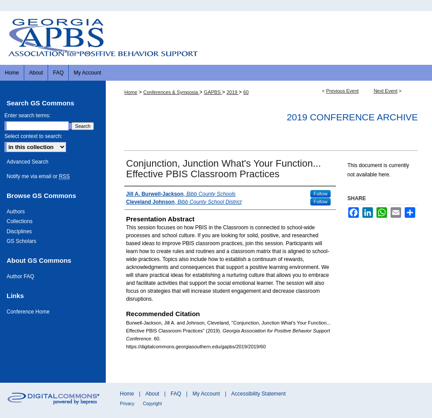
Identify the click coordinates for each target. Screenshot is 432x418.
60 (246, 92)
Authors (16, 212)
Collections (20, 221)
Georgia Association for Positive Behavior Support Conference (216, 38)
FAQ (176, 394)
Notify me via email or (38, 176)
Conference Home (28, 312)
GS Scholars (21, 241)
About (152, 394)
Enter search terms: (27, 115)
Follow (320, 193)
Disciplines (19, 231)
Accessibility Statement (258, 394)
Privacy (127, 403)
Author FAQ (20, 276)
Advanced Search (27, 162)
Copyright (152, 403)
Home (130, 92)
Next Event (386, 90)
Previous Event (342, 90)
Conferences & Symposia (171, 92)
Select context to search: (33, 136)
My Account (206, 394)
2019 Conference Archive (352, 117)
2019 (233, 92)
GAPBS (213, 92)
